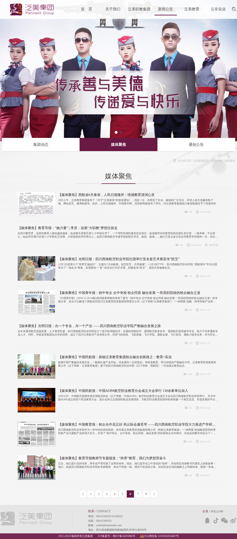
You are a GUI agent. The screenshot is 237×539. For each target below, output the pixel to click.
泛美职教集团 (139, 9)
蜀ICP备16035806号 (124, 536)
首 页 (86, 9)
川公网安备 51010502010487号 (161, 536)
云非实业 (218, 9)
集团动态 (25, 144)
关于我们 (112, 9)
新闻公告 (165, 9)
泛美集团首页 (201, 160)
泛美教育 (191, 9)
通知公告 (180, 144)
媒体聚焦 (118, 144)
